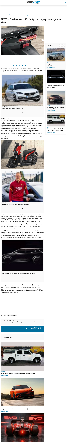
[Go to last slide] (60, 45)
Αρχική (2, 15)
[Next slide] (43, 40)
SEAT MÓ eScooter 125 (11, 315)
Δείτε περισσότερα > (4, 375)
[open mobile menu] (1, 2)
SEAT (5, 315)
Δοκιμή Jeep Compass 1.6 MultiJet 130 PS (30, 328)
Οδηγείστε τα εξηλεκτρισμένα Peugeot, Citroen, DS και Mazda (19, 322)
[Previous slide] (2, 40)
